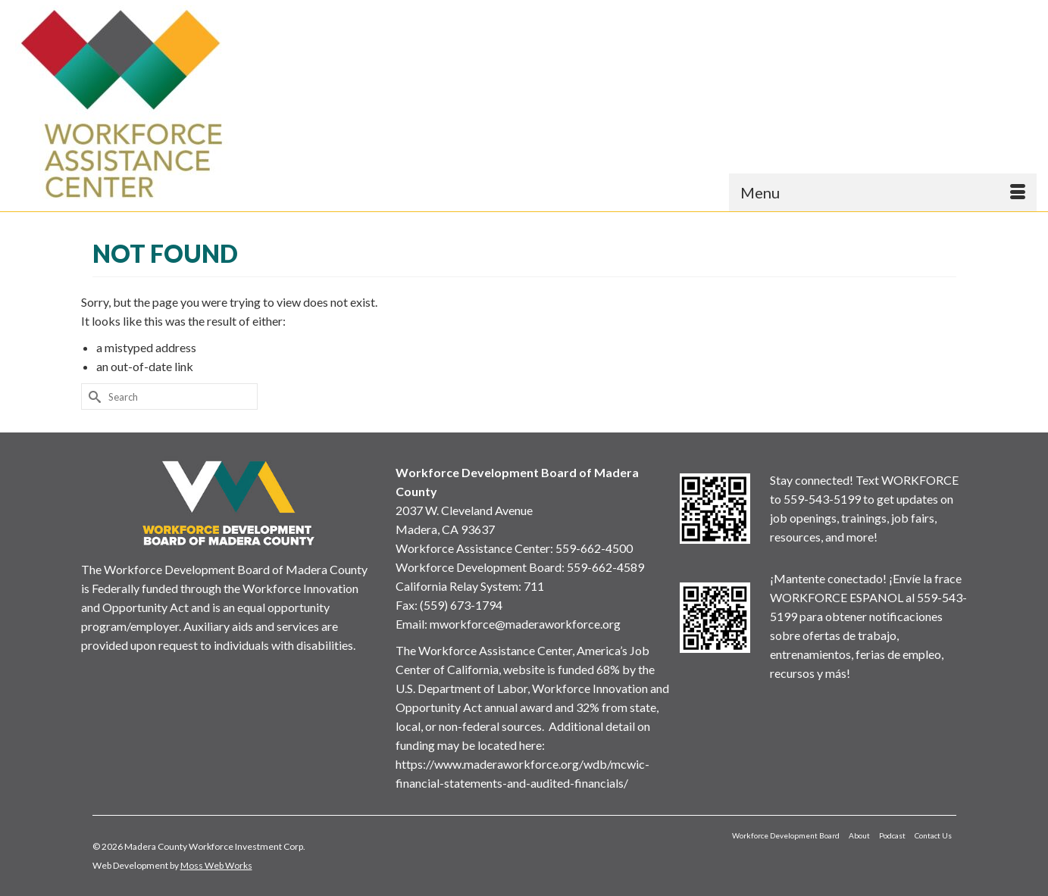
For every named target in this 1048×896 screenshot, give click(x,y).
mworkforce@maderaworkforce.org (525, 624)
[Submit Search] (92, 396)
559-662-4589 (605, 567)
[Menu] (883, 192)
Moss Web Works (216, 865)
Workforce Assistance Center (473, 548)
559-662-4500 (594, 548)
